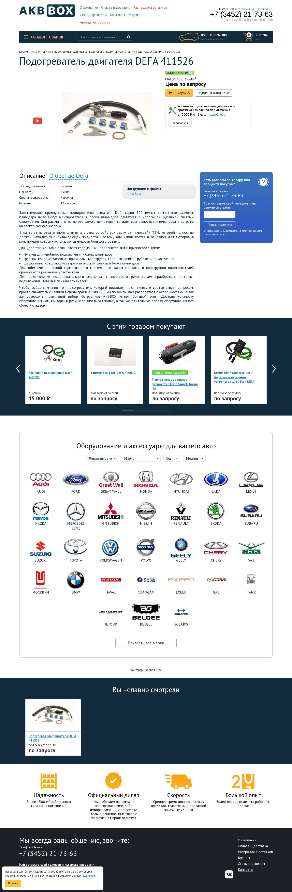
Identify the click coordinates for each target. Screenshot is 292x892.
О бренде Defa (68, 175)
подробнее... (217, 114)
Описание (32, 175)
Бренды (244, 858)
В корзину (179, 93)
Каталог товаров (43, 37)
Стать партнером (93, 15)
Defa (159, 670)
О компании (89, 7)
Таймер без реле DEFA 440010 (112, 373)
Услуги (134, 15)
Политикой (88, 875)
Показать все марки (146, 643)
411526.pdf (134, 194)
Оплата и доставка (115, 7)
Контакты (117, 15)
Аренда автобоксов (95, 22)
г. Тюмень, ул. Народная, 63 (256, 9)
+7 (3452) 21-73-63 (241, 14)
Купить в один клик (213, 93)
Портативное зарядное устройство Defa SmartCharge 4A (175, 383)
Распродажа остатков (150, 7)
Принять (13, 883)
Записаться (180, 123)
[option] (37, 95)
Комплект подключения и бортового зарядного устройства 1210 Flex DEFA (234, 377)
